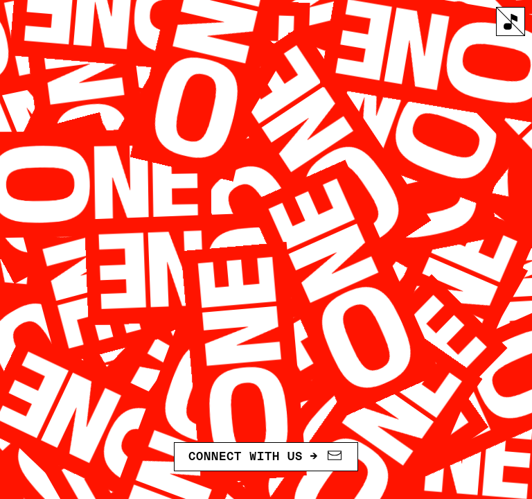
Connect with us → (266, 456)
